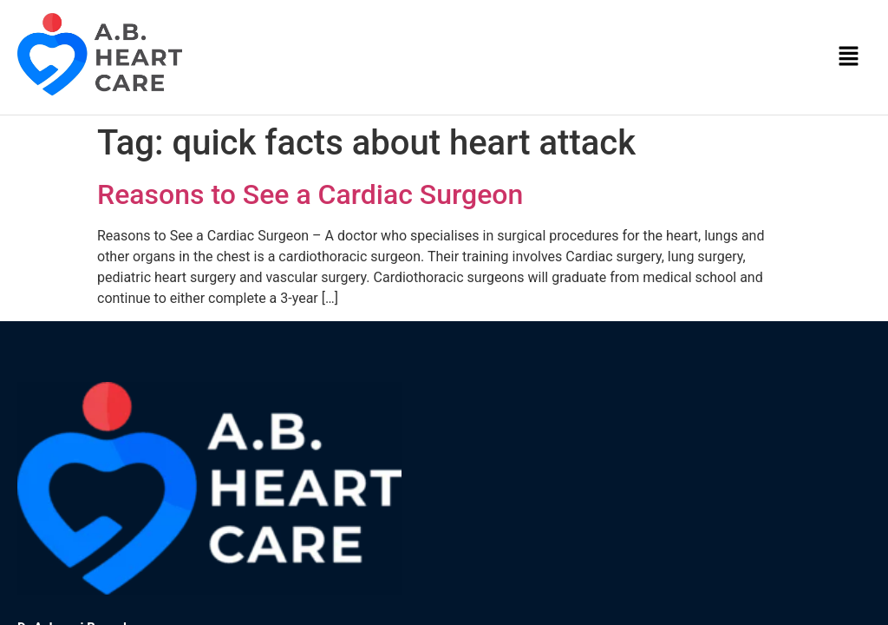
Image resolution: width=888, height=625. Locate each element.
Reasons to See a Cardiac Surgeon (310, 194)
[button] (849, 57)
